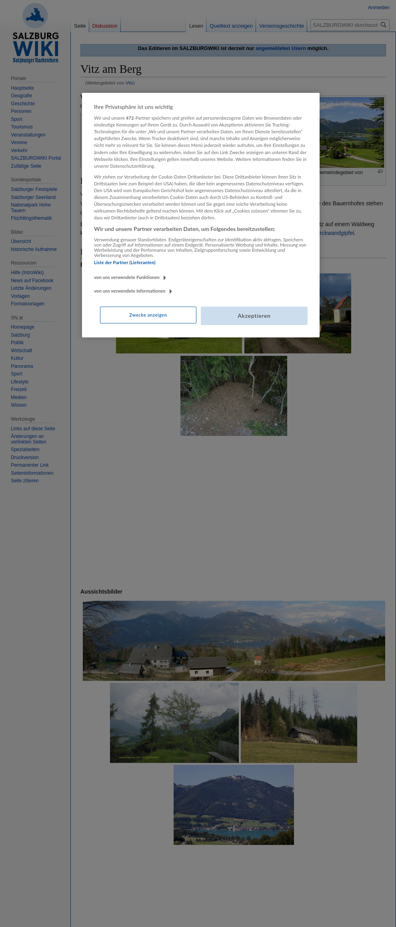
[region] (201, 215)
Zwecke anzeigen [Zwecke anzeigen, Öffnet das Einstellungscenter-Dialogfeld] (148, 314)
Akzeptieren (254, 315)
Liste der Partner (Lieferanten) (125, 262)
